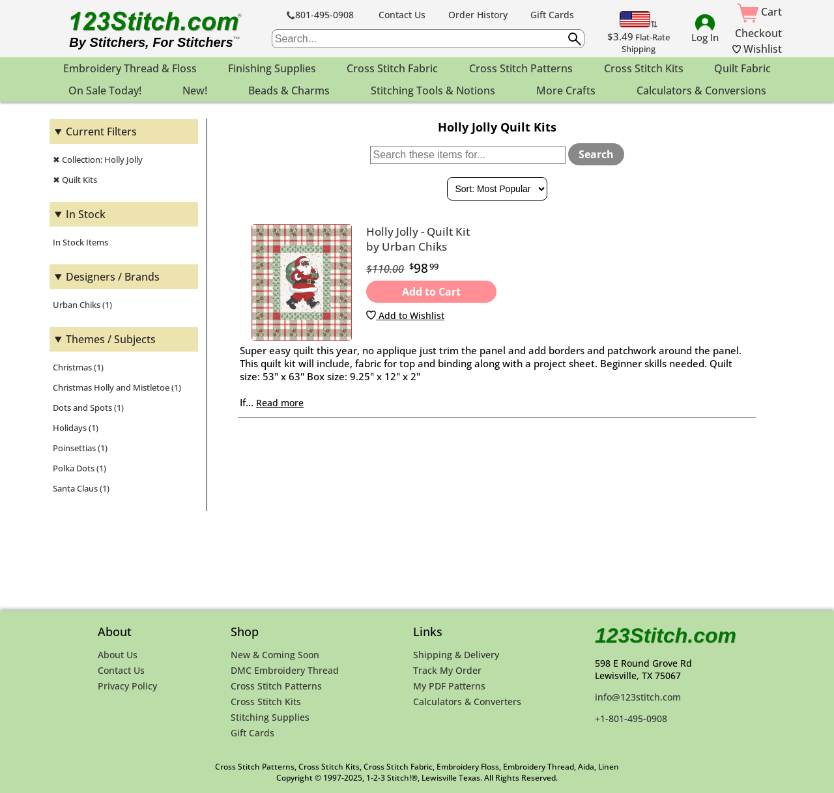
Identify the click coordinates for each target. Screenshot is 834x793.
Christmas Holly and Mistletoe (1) (117, 387)
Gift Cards (552, 14)
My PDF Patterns (449, 686)
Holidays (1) (75, 428)
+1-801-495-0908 (631, 718)
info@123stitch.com (638, 697)
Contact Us (402, 14)
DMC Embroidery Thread (285, 670)
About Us (117, 654)
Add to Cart (431, 292)
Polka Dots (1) (79, 468)
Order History (478, 14)
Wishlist (757, 49)
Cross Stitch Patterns (276, 686)
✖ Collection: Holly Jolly (98, 159)
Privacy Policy (127, 686)
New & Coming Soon (275, 654)
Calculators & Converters (467, 701)
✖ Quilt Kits (75, 180)
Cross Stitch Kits (266, 701)
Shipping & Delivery (456, 654)
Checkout (758, 33)
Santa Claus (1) (81, 488)
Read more (280, 402)
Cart (759, 12)
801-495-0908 (320, 14)
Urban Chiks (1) (82, 305)
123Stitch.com (665, 635)
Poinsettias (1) (80, 448)
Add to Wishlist (405, 315)
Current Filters (101, 131)
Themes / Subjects (111, 339)
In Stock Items (80, 242)
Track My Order (447, 670)
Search (596, 154)
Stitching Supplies (270, 717)
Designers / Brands (113, 277)
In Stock (86, 214)
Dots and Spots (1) (88, 407)
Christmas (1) (78, 367)
